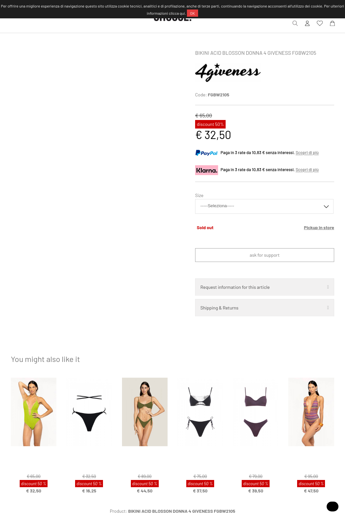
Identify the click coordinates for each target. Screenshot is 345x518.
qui (182, 13)
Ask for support (264, 255)
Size (199, 195)
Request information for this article (235, 287)
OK (192, 13)
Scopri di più (306, 152)
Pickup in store (319, 227)
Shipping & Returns (219, 307)
